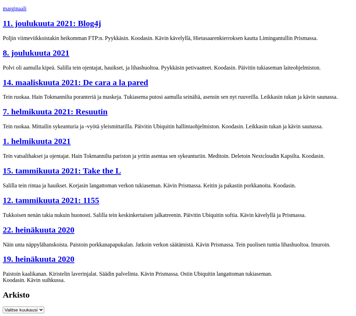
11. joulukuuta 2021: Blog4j (52, 23)
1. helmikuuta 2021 (37, 141)
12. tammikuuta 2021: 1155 (51, 200)
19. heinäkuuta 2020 (38, 259)
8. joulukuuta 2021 (36, 52)
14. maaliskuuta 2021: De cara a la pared (75, 82)
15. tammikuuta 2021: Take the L (62, 170)
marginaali (14, 8)
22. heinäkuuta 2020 (38, 229)
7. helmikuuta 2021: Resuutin (55, 111)
